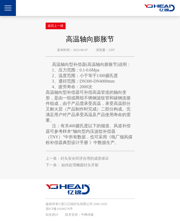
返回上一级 (55, 26)
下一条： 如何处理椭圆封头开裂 (72, 165)
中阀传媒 (87, 214)
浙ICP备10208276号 (59, 209)
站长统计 (52, 214)
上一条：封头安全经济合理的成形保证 (77, 158)
